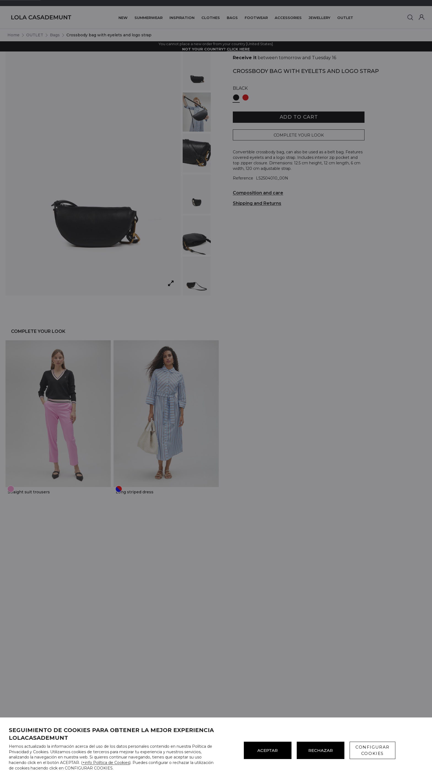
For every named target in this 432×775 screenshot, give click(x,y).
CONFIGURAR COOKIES (372, 750)
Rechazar (320, 750)
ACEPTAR (267, 750)
